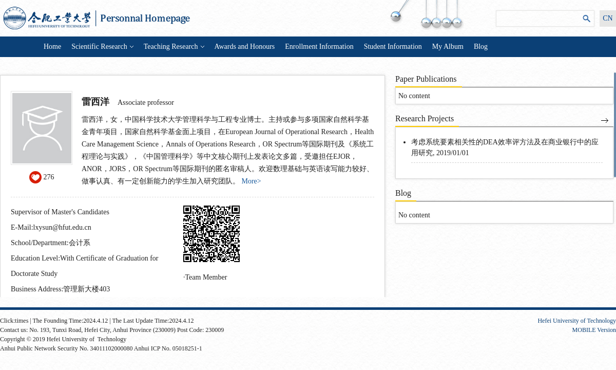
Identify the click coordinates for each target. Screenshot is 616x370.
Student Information (393, 46)
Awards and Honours (245, 46)
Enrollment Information (319, 46)
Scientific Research (102, 46)
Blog (481, 46)
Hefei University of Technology (576, 320)
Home (52, 46)
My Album (448, 46)
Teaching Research (174, 46)
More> (251, 181)
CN (607, 18)
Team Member (206, 277)
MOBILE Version (594, 330)
